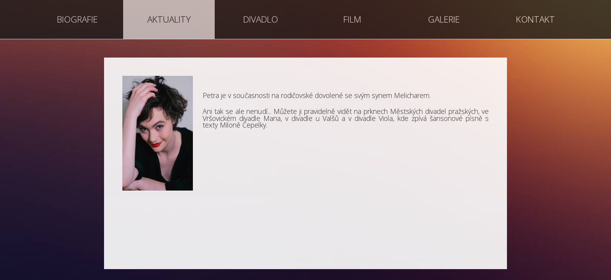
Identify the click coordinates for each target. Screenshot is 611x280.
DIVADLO (260, 19)
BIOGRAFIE (77, 19)
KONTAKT (535, 19)
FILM (352, 19)
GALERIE (444, 19)
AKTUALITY (169, 19)
